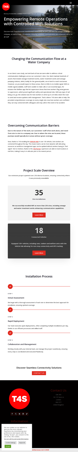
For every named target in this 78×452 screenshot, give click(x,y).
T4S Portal (37, 149)
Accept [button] (8, 446)
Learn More (39, 215)
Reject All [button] (22, 443)
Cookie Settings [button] (10, 443)
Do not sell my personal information (16, 439)
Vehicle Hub (34, 142)
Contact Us (39, 373)
